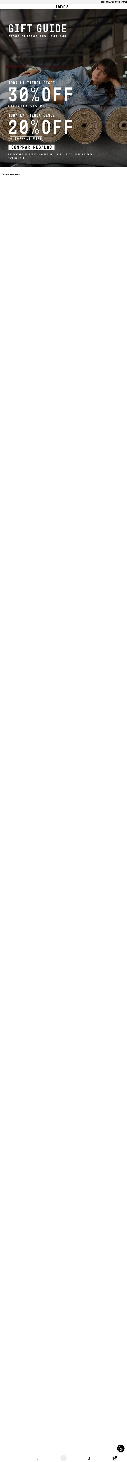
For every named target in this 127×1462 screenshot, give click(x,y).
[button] (12, 1458)
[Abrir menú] (63, 1458)
